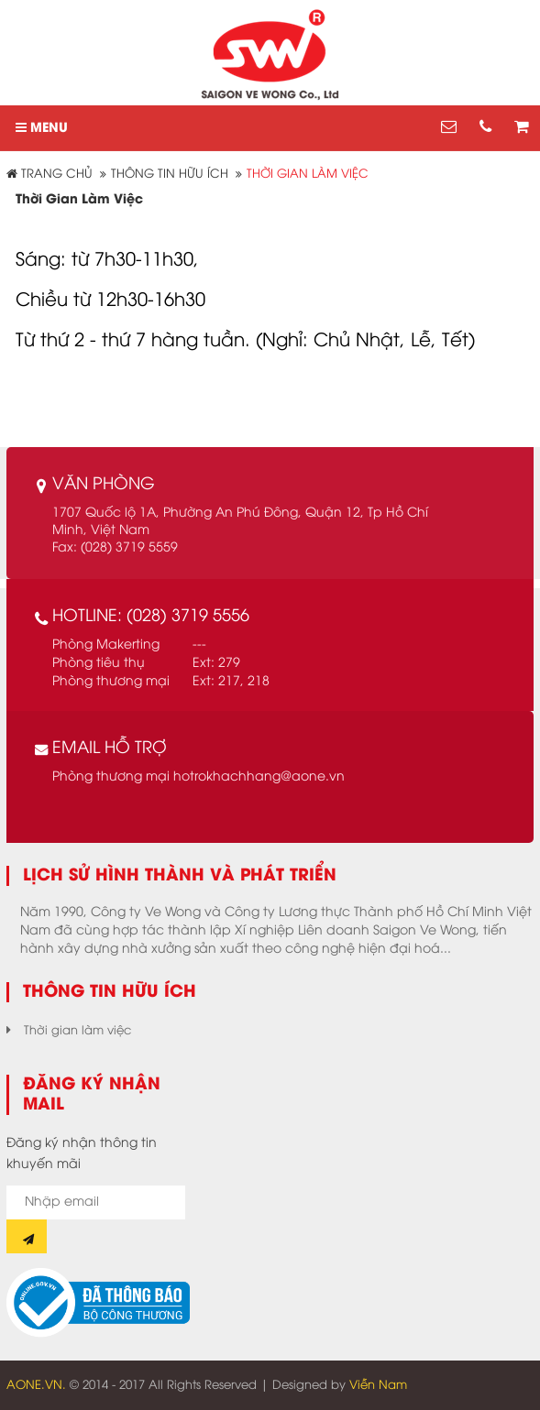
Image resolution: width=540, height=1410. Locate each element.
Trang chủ (49, 174)
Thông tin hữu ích (169, 174)
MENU (42, 128)
